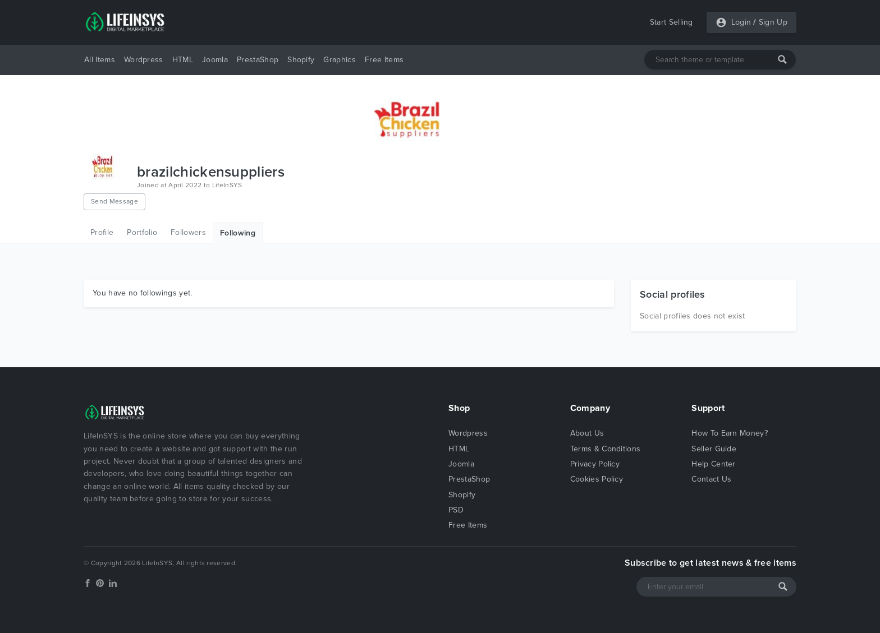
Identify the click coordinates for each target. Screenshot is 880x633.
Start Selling (671, 22)
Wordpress (143, 59)
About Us (587, 433)
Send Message (114, 201)
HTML (182, 59)
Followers (188, 232)
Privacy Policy (595, 464)
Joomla (215, 59)
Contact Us (711, 479)
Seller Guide (713, 449)
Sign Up (773, 22)
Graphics (339, 59)
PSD (456, 510)
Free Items (384, 59)
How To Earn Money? (729, 433)
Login (741, 22)
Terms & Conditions (605, 449)
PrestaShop (257, 59)
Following (237, 233)
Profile (101, 232)
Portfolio (142, 232)
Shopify (300, 59)
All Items (99, 59)
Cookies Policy (596, 479)
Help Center (713, 464)
